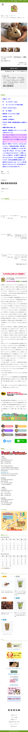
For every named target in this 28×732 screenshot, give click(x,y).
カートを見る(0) (17, 71)
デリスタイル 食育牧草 (6, 234)
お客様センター (14, 715)
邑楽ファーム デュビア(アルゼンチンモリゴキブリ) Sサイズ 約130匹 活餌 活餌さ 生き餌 (20, 614)
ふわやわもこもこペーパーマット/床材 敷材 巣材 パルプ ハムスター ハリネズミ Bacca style (20, 236)
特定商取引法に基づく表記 (14, 721)
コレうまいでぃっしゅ (7, 634)
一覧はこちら (21, 264)
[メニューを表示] (2, 4)
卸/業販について (14, 719)
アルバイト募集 (14, 717)
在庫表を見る (9, 71)
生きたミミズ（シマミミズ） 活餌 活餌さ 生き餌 (7, 613)
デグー (12, 15)
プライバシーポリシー (14, 724)
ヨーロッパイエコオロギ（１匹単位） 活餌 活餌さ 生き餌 (7, 591)
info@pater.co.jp (4, 472)
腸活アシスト (17, 215)
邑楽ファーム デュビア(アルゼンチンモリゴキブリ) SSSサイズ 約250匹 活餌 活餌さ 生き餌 (20, 593)
